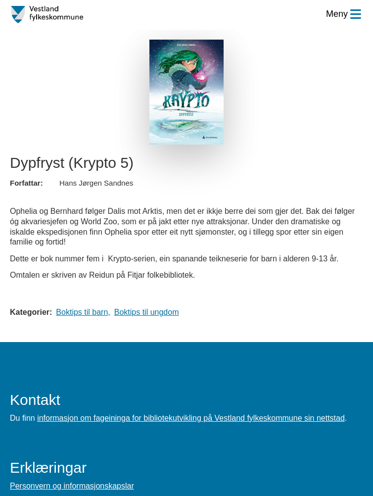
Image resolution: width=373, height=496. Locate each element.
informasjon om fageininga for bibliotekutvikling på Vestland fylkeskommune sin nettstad (191, 418)
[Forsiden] (47, 15)
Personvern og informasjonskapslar (72, 486)
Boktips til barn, (83, 312)
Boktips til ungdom (146, 312)
